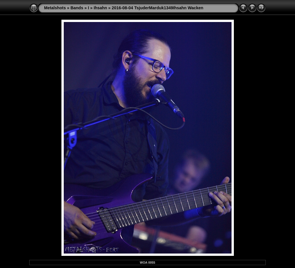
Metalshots (55, 7)
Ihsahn (100, 7)
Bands (76, 7)
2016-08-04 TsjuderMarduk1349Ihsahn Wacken (157, 7)
